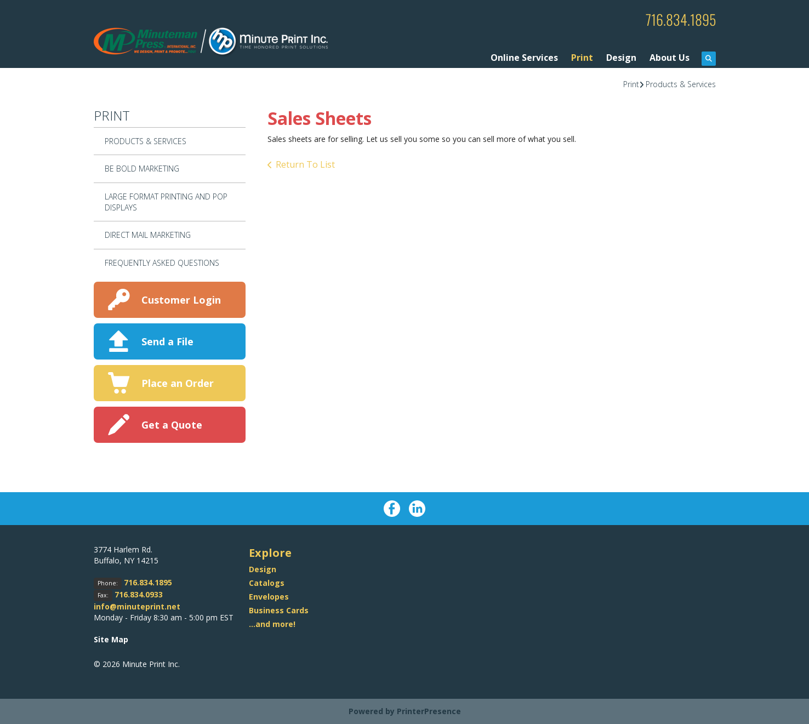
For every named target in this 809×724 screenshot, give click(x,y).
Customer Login (181, 299)
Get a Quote (171, 424)
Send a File (167, 340)
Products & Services (681, 83)
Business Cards (279, 610)
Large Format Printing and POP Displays (166, 201)
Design (621, 57)
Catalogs (266, 582)
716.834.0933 (139, 594)
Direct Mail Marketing (148, 235)
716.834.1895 (678, 19)
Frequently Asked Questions (162, 262)
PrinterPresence (429, 711)
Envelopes (269, 596)
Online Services (524, 57)
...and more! (272, 623)
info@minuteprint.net (137, 606)
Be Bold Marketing (142, 168)
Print (582, 57)
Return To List (305, 164)
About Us (670, 57)
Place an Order (177, 382)
